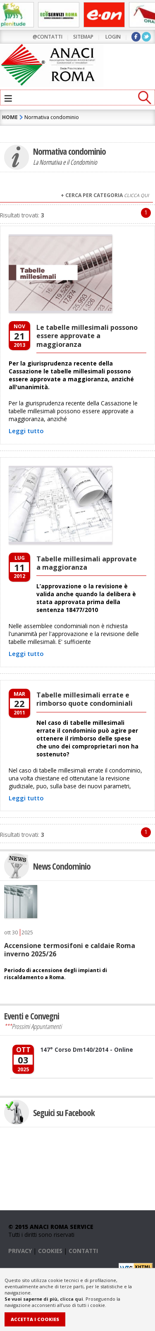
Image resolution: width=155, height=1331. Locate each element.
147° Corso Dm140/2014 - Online (86, 1049)
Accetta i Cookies (35, 1319)
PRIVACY (20, 1251)
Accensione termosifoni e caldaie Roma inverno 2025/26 (69, 949)
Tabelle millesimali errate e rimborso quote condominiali (84, 699)
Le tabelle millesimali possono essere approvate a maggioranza (87, 336)
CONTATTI (83, 1251)
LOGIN (113, 36)
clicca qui (71, 1299)
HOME (10, 117)
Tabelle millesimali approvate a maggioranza (86, 563)
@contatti (47, 36)
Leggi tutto (26, 431)
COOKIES (50, 1251)
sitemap (83, 36)
